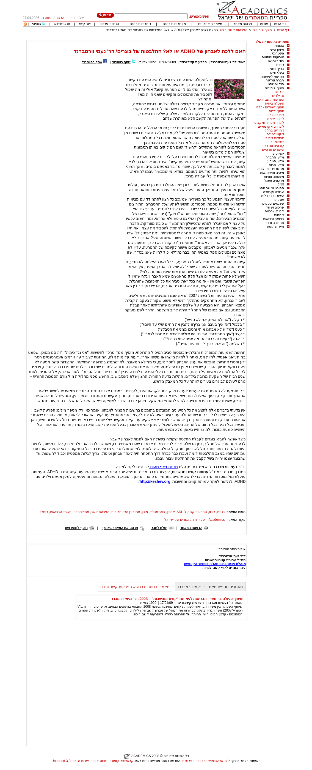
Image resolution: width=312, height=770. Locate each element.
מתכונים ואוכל (274, 180)
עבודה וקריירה (273, 192)
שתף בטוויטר (121, 62)
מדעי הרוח (276, 165)
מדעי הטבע (275, 161)
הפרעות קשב (197, 512)
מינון (145, 512)
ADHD (181, 512)
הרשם (60, 18)
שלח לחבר (159, 528)
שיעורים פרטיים (273, 150)
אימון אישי (277, 49)
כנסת (221, 512)
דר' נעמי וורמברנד (224, 62)
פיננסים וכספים (273, 203)
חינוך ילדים (276, 111)
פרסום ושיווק (275, 207)
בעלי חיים (277, 73)
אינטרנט (278, 53)
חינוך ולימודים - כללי (270, 107)
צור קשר (84, 24)
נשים (280, 184)
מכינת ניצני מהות (163, 467)
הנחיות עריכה (109, 24)
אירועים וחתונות (273, 57)
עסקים (279, 200)
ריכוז (212, 512)
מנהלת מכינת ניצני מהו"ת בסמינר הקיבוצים (214, 564)
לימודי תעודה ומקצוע (269, 123)
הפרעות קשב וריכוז (234, 30)
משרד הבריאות (60, 512)
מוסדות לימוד (275, 138)
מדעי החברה (275, 157)
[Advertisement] (189, 38)
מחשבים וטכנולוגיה (270, 169)
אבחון (171, 512)
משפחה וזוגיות (274, 177)
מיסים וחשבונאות (272, 173)
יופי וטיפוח (276, 153)
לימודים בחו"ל (275, 130)
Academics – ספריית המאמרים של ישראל (194, 520)
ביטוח (280, 65)
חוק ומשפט (276, 84)
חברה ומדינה (275, 80)
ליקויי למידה (275, 134)
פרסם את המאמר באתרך (120, 528)
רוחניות (279, 215)
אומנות (279, 46)
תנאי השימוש (217, 761)
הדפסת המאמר (191, 528)
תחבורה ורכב (275, 223)
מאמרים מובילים (174, 24)
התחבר (47, 18)
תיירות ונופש (275, 227)
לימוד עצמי (276, 115)
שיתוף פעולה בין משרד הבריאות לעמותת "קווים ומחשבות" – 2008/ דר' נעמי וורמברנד (176, 599)
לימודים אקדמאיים (271, 126)
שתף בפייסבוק (91, 62)
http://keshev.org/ (154, 481)
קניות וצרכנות (274, 211)
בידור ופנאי (276, 61)
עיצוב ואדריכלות (272, 196)
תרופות (116, 512)
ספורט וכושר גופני (271, 188)
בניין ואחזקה (275, 69)
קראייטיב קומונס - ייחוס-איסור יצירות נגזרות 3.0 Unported (92, 761)
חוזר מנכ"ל (157, 512)
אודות (264, 24)
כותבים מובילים (140, 24)
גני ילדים (278, 96)
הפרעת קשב (100, 512)
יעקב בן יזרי (131, 512)
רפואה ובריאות (273, 219)
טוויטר (36, 24)
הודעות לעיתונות (272, 76)
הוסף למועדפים (76, 528)
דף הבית (280, 24)
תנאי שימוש (62, 24)
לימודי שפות (275, 119)
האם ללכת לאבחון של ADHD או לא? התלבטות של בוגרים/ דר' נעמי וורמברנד (161, 30)
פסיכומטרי (277, 142)
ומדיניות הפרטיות (194, 761)
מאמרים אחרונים (210, 24)
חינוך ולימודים (262, 30)
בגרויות (280, 92)
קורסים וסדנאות (272, 146)
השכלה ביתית (274, 103)
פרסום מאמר (242, 24)
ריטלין (44, 512)
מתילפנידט (81, 512)
